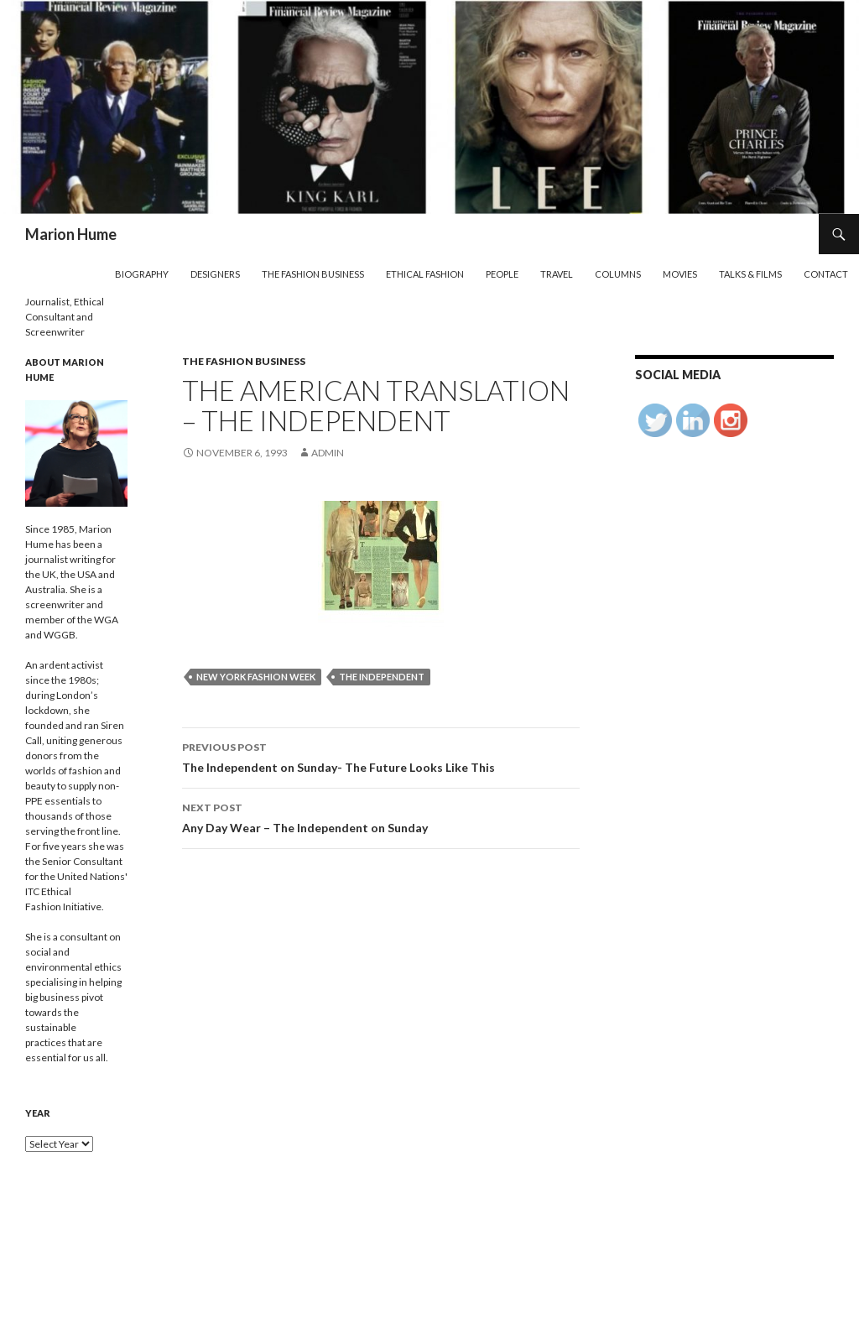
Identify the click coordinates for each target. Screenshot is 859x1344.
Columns (618, 273)
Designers (215, 273)
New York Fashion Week (255, 676)
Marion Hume (71, 234)
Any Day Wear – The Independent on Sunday (381, 816)
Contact (826, 273)
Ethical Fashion (425, 273)
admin (327, 452)
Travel (556, 273)
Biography (142, 273)
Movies (680, 273)
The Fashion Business (313, 273)
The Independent (381, 676)
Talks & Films (750, 273)
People (502, 273)
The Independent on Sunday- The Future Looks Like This (381, 755)
